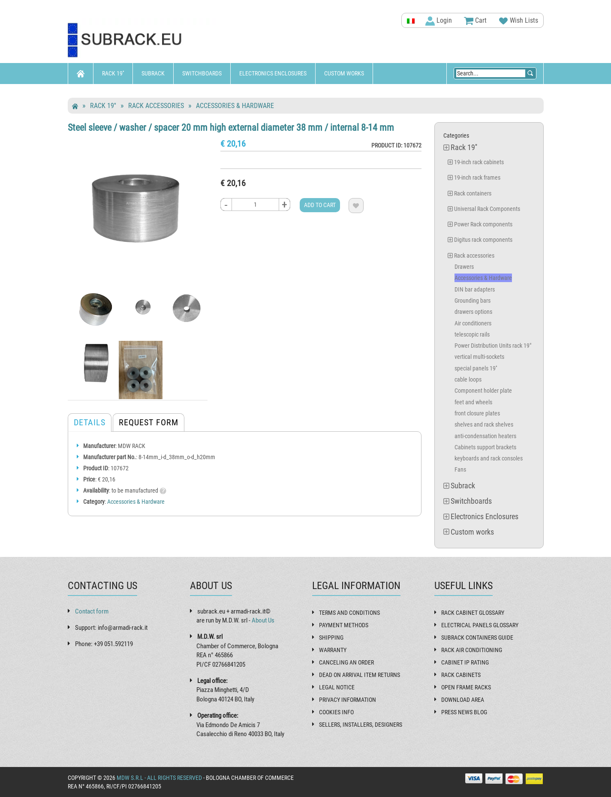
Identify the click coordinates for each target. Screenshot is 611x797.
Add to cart (320, 205)
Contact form (91, 611)
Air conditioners (472, 323)
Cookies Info (336, 712)
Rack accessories (156, 106)
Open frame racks (466, 687)
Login (438, 21)
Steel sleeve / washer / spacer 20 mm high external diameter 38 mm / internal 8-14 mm (231, 127)
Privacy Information (347, 699)
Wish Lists (518, 21)
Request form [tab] (148, 422)
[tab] (89, 339)
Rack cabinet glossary (472, 612)
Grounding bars (472, 300)
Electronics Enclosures (273, 73)
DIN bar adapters (474, 289)
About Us (263, 620)
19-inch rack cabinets (479, 162)
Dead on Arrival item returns (359, 674)
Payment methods (343, 625)
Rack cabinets (461, 674)
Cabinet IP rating (465, 662)
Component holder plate (483, 390)
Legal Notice (337, 687)
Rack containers (472, 193)
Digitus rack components (483, 239)
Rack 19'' (113, 73)
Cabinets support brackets (485, 447)
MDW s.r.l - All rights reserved (159, 777)
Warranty (332, 650)
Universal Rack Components (487, 208)
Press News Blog (464, 712)
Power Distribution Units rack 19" (492, 345)
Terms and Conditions (349, 612)
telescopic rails (472, 334)
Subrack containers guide (477, 637)
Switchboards (202, 73)
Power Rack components (483, 224)
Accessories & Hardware (235, 106)
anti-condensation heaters (485, 436)
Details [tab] (89, 422)
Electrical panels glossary (479, 625)
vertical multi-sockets (479, 356)
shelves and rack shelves (483, 424)
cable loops (468, 379)
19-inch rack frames (477, 177)
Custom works (344, 73)
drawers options (473, 311)
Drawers (464, 266)
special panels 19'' (475, 368)
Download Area (462, 699)
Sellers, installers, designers (360, 724)
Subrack (153, 73)
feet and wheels (473, 402)
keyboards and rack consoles (488, 458)
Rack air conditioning (471, 650)
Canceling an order (346, 662)
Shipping (331, 637)
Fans (460, 469)
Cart (475, 21)
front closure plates (477, 413)
